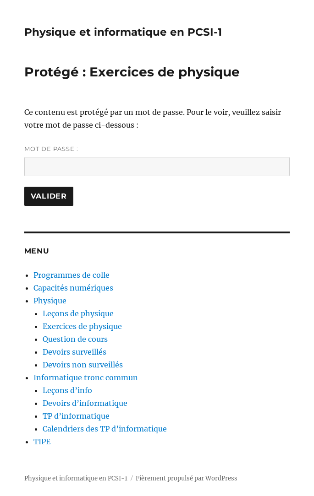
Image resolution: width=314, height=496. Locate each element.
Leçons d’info (67, 390)
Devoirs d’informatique (85, 403)
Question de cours (75, 339)
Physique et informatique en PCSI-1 (123, 32)
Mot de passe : (157, 160)
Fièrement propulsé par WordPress (186, 478)
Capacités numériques (73, 287)
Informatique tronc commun (85, 377)
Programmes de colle (71, 275)
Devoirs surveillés (74, 351)
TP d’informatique (76, 416)
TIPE (41, 441)
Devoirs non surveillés (83, 364)
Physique (49, 300)
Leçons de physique (78, 313)
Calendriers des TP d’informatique (105, 428)
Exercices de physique (82, 326)
